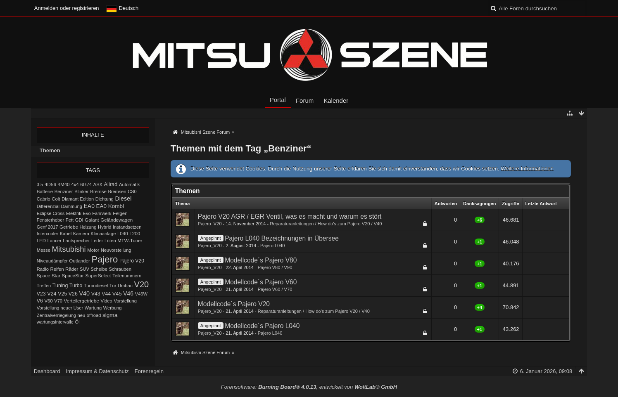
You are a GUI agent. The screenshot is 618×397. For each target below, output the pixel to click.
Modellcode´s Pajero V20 (234, 303)
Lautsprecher (76, 240)
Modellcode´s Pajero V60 (261, 282)
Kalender (335, 100)
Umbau (125, 285)
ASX (97, 184)
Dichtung (104, 198)
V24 (51, 294)
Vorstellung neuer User (60, 307)
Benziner (64, 191)
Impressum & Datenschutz (97, 371)
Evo (87, 213)
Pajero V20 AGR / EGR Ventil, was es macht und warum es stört (290, 216)
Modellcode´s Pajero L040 (262, 325)
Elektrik (73, 213)
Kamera (81, 233)
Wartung (93, 307)
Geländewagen (116, 219)
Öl (77, 321)
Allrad (111, 184)
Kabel (66, 233)
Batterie (45, 191)
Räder (71, 269)
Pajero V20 (131, 261)
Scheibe (99, 269)
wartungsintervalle (55, 321)
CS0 (132, 191)
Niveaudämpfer (52, 260)
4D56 (50, 184)
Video (106, 300)
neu (82, 315)
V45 (117, 294)
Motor (93, 250)
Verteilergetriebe (81, 300)
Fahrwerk (102, 213)
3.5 (40, 184)
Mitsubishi (69, 249)
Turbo (75, 285)
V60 (48, 300)
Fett (70, 219)
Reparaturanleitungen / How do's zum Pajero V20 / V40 (326, 223)
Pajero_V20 (210, 223)
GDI (79, 219)
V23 (41, 294)
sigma (109, 315)
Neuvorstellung (116, 250)
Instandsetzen (127, 226)
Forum (305, 100)
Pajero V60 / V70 (275, 289)
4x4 (75, 184)
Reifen (57, 269)
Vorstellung (125, 300)
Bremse (98, 191)
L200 (134, 233)
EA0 (89, 206)
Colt (56, 198)
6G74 (86, 184)
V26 (73, 294)
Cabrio (43, 198)
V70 (58, 300)
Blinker (81, 191)
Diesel (123, 198)
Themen (50, 150)
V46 (128, 293)
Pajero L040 (272, 245)
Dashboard (47, 371)
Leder (97, 240)
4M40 (64, 184)
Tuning (60, 285)
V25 (62, 294)
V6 (40, 301)
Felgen (120, 213)
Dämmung (71, 206)
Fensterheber (50, 219)
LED (41, 240)
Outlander (79, 260)
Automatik (129, 184)
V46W (141, 293)
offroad (94, 315)
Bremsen (117, 191)
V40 (84, 293)
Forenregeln (149, 371)
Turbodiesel (96, 285)
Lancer (55, 240)
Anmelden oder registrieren (66, 8)
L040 (122, 233)
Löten (110, 240)
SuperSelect (98, 275)
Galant (92, 219)
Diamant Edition (78, 198)
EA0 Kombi (110, 206)
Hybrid (104, 226)
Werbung (112, 307)
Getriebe (68, 226)
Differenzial (48, 206)
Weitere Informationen (527, 168)
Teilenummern (126, 275)
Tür (112, 285)
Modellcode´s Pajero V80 (261, 260)
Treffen (44, 285)
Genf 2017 (47, 226)
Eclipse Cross (51, 213)
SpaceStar (73, 275)
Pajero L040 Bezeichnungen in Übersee (282, 238)
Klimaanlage (103, 233)
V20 (141, 284)
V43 (95, 294)
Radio (43, 269)
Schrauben (120, 269)
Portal (278, 99)
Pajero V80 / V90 (275, 267)
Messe (43, 250)
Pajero (104, 259)
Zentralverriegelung (56, 315)
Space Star (48, 275)
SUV (84, 269)
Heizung (88, 226)
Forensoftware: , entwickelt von (309, 387)
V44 (106, 294)
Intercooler (47, 233)
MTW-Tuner (129, 240)
